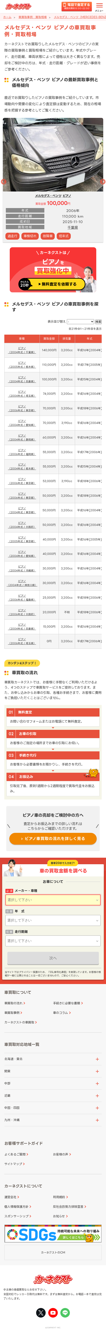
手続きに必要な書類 (66, 1003)
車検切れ (30, 236)
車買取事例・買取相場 (33, 17)
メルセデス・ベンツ (48, 195)
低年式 (64, 236)
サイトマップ (13, 1164)
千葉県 (72, 227)
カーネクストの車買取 (19, 1022)
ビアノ (67, 195)
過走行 (12, 236)
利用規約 (59, 1197)
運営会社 (10, 1197)
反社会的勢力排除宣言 (68, 1206)
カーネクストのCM (53, 1252)
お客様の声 (60, 1154)
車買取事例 (11, 1012)
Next (102, 181)
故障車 (48, 236)
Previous (2, 181)
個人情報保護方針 (16, 1206)
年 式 (19, 911)
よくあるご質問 (15, 1154)
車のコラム (60, 1012)
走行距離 (21, 931)
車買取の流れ (13, 1003)
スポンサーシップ (16, 1216)
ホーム (7, 17)
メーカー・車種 (26, 891)
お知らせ (59, 1216)
